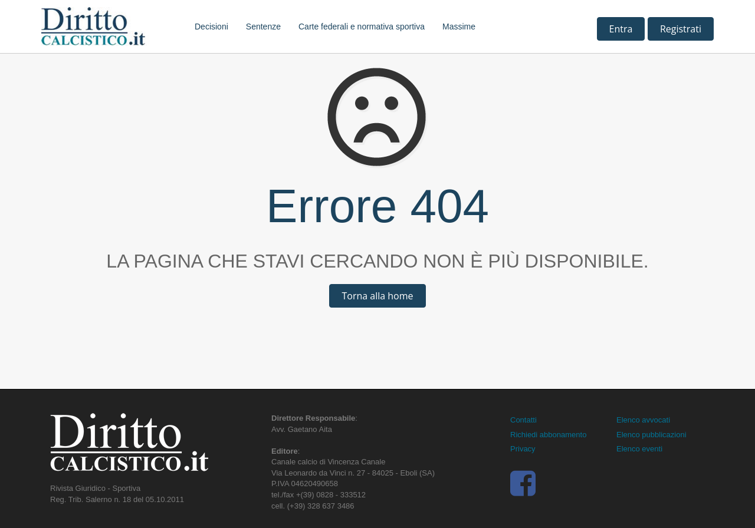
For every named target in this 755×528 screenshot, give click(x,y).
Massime (458, 26)
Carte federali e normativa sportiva (361, 26)
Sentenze (263, 26)
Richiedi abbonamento (548, 434)
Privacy (523, 448)
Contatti (523, 419)
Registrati (680, 28)
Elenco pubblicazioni (651, 434)
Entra (621, 28)
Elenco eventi (639, 448)
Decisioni (211, 26)
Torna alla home (377, 295)
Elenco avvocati (643, 419)
